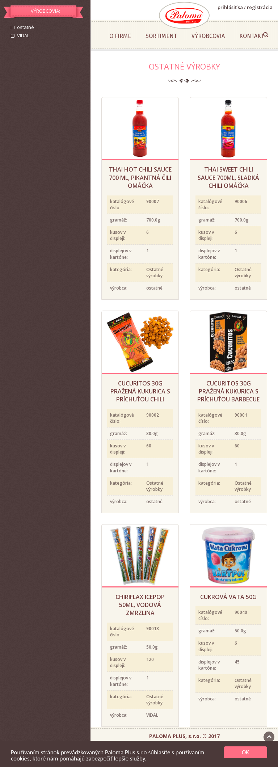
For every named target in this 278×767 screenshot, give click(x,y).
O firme (120, 36)
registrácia (260, 7)
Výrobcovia (208, 36)
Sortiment (161, 36)
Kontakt (251, 36)
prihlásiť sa (230, 7)
